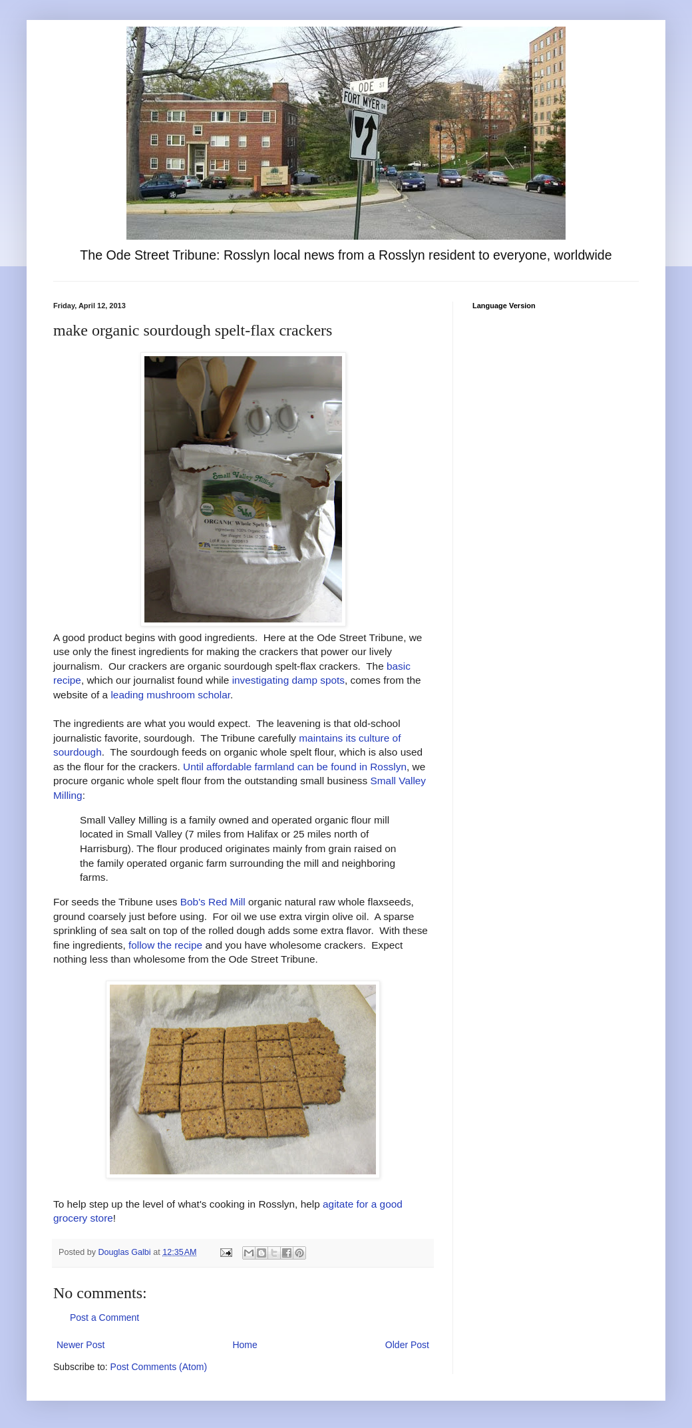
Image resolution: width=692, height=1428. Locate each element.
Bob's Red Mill (213, 901)
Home (244, 1344)
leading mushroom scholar (170, 694)
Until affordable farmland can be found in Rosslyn (295, 766)
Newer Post (80, 1344)
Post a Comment (104, 1317)
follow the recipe (165, 945)
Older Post (407, 1344)
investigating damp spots (288, 680)
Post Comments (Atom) (158, 1366)
